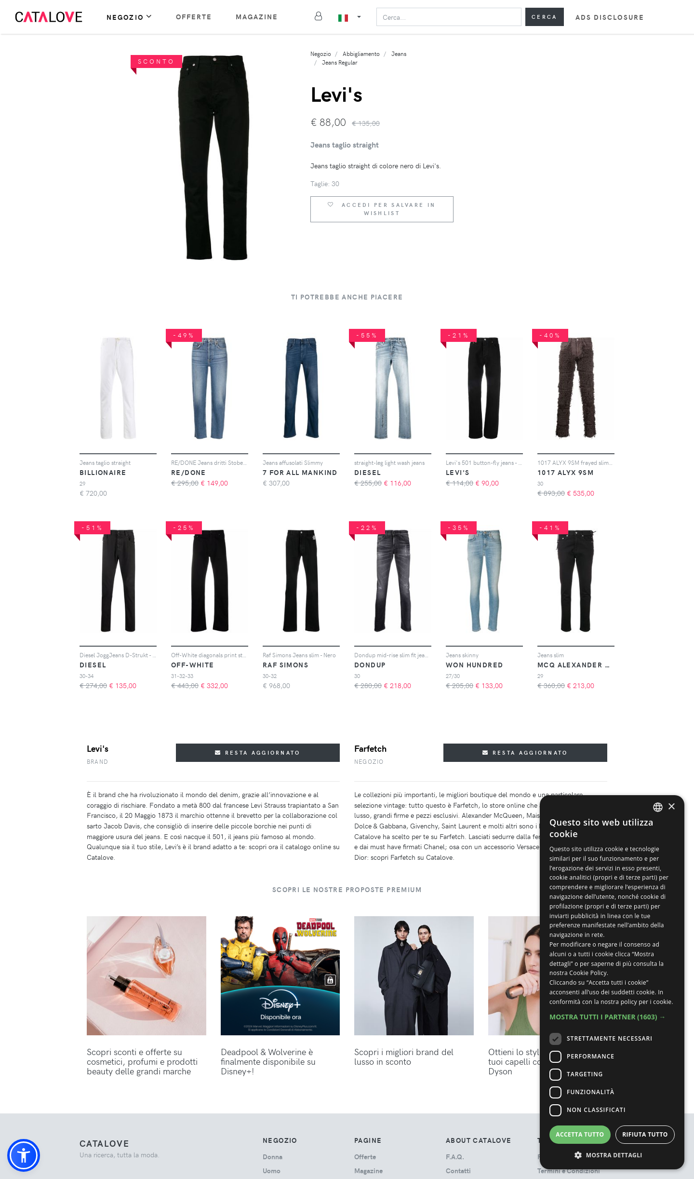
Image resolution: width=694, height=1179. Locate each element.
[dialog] (612, 982)
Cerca (545, 16)
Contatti (458, 1170)
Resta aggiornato (257, 752)
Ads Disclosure (609, 17)
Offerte (194, 16)
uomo (271, 1170)
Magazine (257, 16)
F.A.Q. (455, 1156)
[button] (24, 1155)
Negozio (130, 17)
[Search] (448, 17)
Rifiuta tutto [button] (645, 1134)
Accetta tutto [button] (580, 1134)
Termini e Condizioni (568, 1170)
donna (272, 1156)
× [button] (671, 807)
